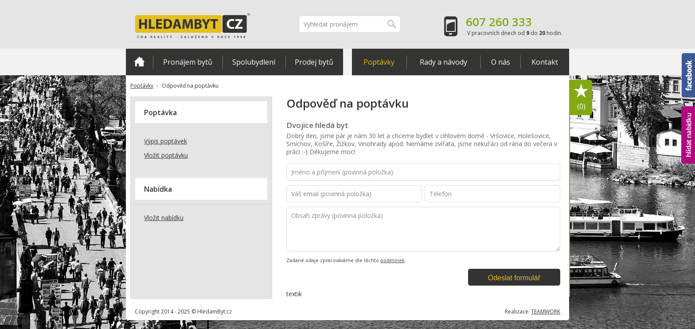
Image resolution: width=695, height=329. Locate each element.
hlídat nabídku (688, 135)
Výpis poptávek (165, 141)
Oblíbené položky (581, 97)
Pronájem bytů (187, 62)
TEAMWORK (545, 311)
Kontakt (544, 62)
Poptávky (378, 62)
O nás (500, 62)
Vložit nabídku (164, 217)
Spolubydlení (253, 62)
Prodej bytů (314, 62)
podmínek (392, 260)
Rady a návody (443, 62)
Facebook (688, 75)
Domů (139, 61)
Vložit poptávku (166, 155)
